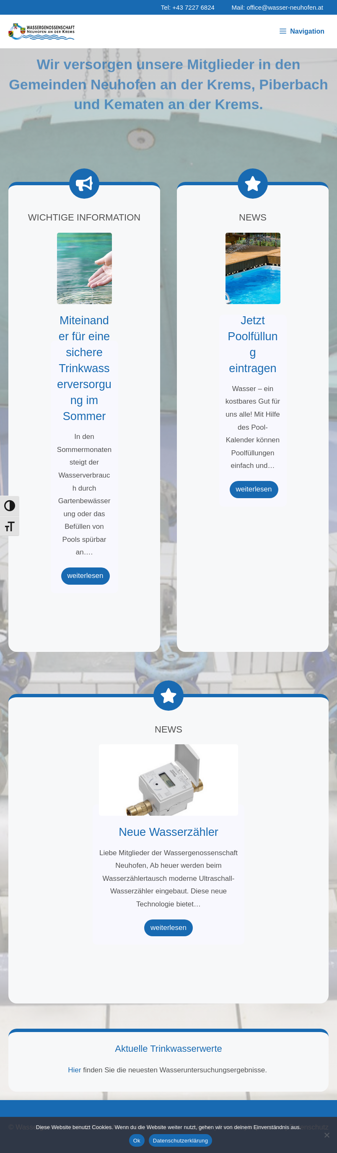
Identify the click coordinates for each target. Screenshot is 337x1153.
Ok (136, 1140)
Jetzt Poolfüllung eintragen (252, 268)
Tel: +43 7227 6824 (188, 7)
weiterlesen (85, 576)
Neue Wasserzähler (168, 779)
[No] (326, 1135)
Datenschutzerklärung (180, 1140)
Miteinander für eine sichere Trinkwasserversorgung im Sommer (84, 268)
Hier (75, 1070)
